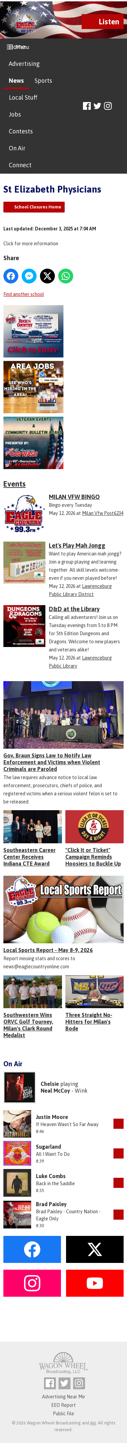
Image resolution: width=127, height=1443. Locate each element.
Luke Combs (51, 1176)
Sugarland (48, 1147)
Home (17, 46)
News (16, 80)
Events (14, 483)
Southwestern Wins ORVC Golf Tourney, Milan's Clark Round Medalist (28, 1025)
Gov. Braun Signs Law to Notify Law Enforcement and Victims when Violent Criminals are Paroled (51, 762)
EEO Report (63, 1405)
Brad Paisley (51, 1204)
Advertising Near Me (63, 1396)
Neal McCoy (55, 1091)
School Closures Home (37, 206)
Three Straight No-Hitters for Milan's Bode (88, 1021)
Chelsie (50, 1084)
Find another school (23, 294)
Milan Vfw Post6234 (102, 513)
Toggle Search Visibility (119, 106)
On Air (17, 148)
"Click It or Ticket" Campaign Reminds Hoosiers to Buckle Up (93, 857)
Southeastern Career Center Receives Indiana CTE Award (29, 857)
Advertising (24, 63)
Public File (63, 1413)
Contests (21, 131)
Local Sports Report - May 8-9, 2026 (48, 950)
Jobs (15, 114)
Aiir (93, 1422)
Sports (43, 80)
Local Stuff (23, 97)
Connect (20, 165)
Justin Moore (52, 1117)
